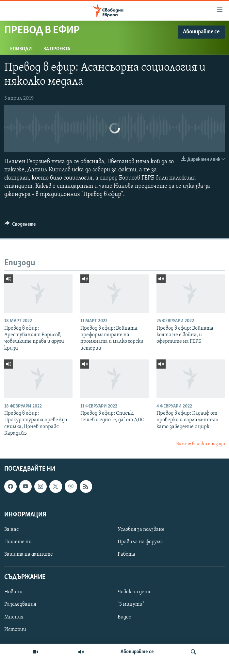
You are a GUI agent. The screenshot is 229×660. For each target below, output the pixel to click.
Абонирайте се (137, 651)
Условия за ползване (141, 529)
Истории (15, 629)
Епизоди (21, 49)
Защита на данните (28, 554)
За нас (11, 529)
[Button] (20, 225)
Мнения (14, 617)
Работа (126, 554)
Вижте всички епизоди (200, 444)
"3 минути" (131, 604)
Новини (13, 592)
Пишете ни (18, 542)
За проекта (56, 49)
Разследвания (20, 604)
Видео (124, 617)
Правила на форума (140, 542)
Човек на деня (134, 592)
